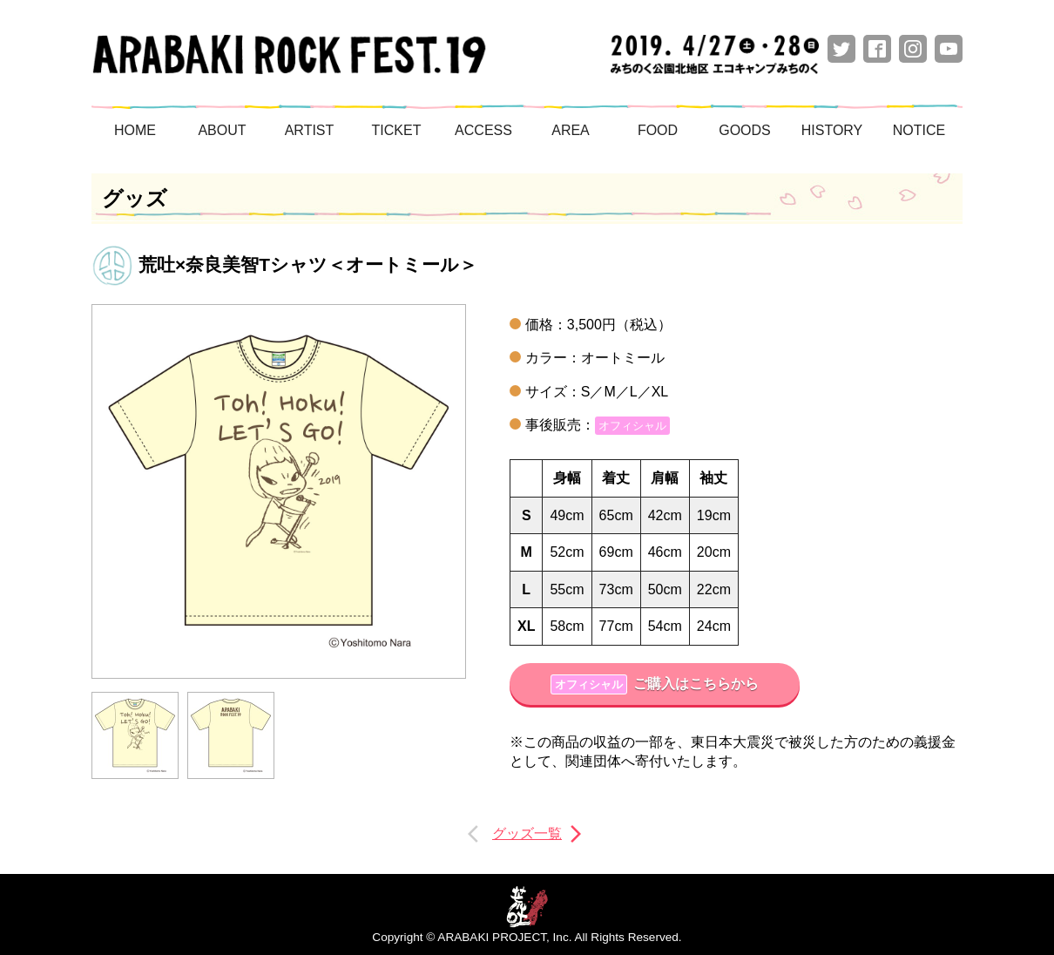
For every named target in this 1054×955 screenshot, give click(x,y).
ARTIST (309, 130)
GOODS (745, 130)
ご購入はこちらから (655, 684)
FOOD (658, 130)
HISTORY (832, 130)
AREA (570, 130)
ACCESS (483, 130)
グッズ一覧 (527, 833)
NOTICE (919, 130)
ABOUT (222, 130)
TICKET (397, 130)
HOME (135, 130)
